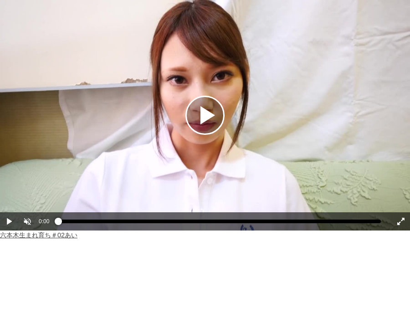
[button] (27, 221)
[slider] (219, 223)
